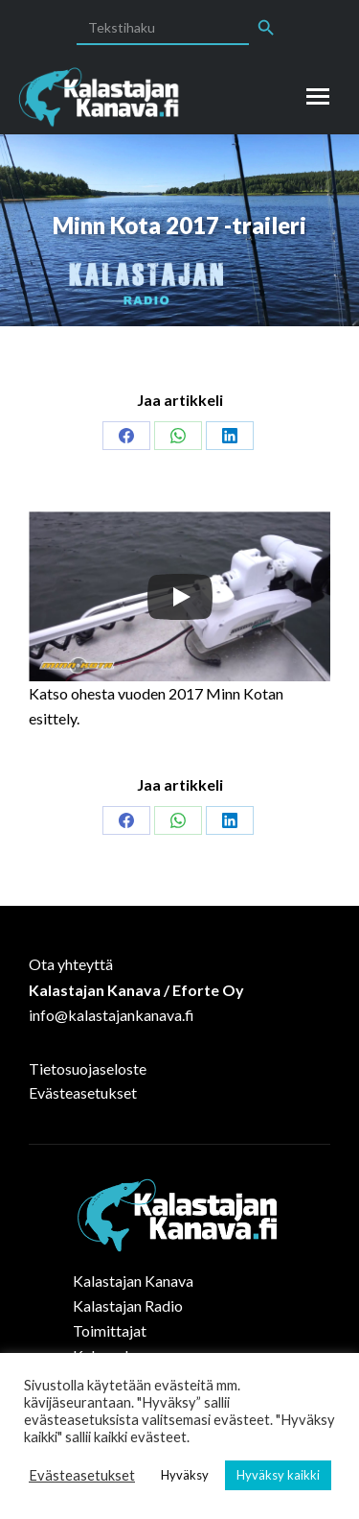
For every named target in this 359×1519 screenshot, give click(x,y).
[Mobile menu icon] (317, 96)
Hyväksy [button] (185, 1475)
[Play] (180, 597)
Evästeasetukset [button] (82, 1475)
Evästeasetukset (83, 1092)
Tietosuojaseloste (87, 1068)
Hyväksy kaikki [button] (278, 1475)
